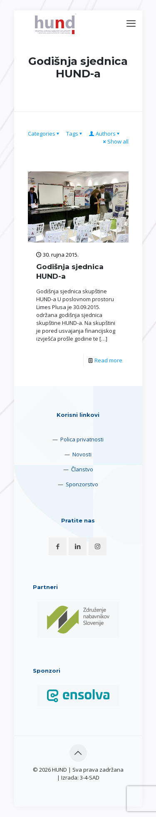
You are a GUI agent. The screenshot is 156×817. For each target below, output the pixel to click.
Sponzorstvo (82, 484)
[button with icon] (58, 546)
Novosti (82, 454)
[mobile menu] (131, 23)
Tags (75, 133)
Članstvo (82, 469)
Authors (105, 133)
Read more (108, 360)
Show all (115, 141)
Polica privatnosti (82, 439)
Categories (44, 133)
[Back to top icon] (78, 753)
